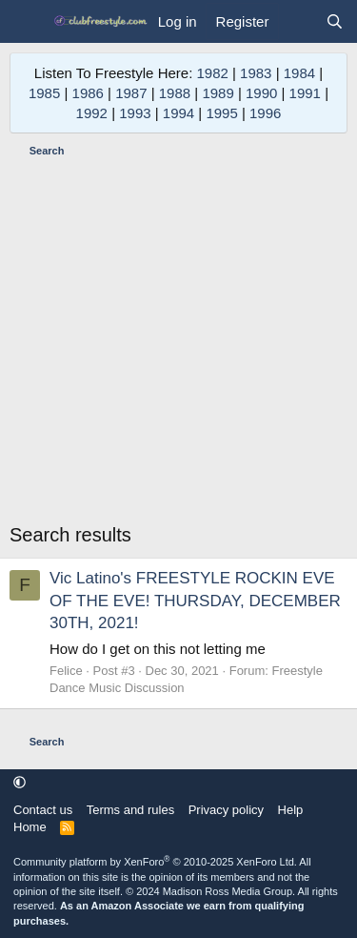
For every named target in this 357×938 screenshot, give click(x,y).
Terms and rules (130, 810)
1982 (212, 73)
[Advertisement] (178, 342)
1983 (255, 73)
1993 (134, 113)
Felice (66, 670)
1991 (305, 93)
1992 (92, 113)
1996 (265, 113)
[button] (20, 783)
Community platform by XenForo (155, 861)
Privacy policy (226, 810)
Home (30, 827)
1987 (131, 93)
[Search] (334, 21)
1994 (178, 113)
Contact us (42, 810)
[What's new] (296, 21)
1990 (261, 93)
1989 (217, 93)
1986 (88, 93)
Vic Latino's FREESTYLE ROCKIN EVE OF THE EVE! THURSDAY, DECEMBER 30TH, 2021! (195, 601)
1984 (299, 73)
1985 (44, 93)
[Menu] (26, 22)
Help (291, 810)
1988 (174, 93)
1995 (221, 113)
